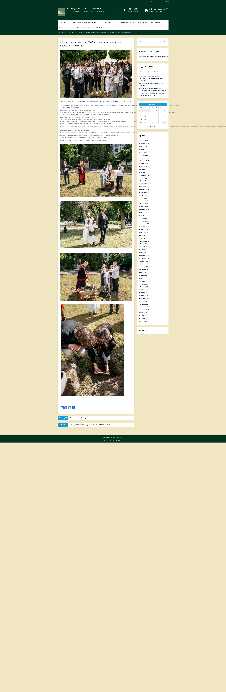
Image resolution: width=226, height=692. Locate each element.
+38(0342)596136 (134, 9)
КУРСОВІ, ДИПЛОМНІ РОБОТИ (126, 22)
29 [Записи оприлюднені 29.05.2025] (152, 122)
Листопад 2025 (144, 155)
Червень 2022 (144, 267)
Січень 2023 (143, 246)
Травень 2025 (144, 169)
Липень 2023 (144, 232)
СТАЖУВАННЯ (63, 27)
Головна (99, 27)
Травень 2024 (144, 203)
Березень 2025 (144, 175)
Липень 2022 (144, 264)
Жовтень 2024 (144, 189)
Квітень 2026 (144, 140)
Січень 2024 (143, 215)
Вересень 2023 (144, 226)
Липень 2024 (144, 198)
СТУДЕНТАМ (142, 22)
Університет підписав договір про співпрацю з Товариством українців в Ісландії (151, 78)
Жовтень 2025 (144, 158)
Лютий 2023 (143, 244)
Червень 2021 (144, 301)
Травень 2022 (144, 269)
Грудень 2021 (144, 284)
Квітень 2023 (144, 238)
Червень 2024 (144, 201)
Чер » (154, 126)
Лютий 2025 (143, 178)
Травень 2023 (144, 235)
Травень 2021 (144, 304)
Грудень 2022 (144, 249)
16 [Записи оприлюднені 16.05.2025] (156, 116)
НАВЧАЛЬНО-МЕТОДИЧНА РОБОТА (84, 22)
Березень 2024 (144, 209)
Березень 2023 (144, 241)
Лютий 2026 (143, 146)
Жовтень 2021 (144, 289)
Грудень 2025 (144, 152)
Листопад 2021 (144, 287)
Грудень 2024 (144, 183)
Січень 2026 (143, 149)
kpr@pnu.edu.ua (133, 11)
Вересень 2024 (144, 192)
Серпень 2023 (144, 229)
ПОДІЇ (106, 27)
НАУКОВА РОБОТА (106, 22)
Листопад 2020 (144, 321)
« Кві (150, 126)
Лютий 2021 (143, 312)
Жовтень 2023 (144, 224)
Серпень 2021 (144, 295)
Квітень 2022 (144, 272)
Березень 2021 (144, 309)
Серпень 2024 (144, 195)
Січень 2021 (143, 315)
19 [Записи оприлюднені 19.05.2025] (141, 119)
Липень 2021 (144, 298)
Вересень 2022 (144, 258)
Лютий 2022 (143, 278)
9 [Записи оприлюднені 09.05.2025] (156, 113)
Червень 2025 (144, 166)
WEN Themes (118, 440)
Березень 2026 (144, 143)
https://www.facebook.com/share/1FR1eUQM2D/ (153, 56)
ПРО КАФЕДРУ (64, 22)
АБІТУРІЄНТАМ (156, 22)
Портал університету (157, 2)
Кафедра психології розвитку (84, 8)
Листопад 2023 (144, 221)
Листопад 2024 (144, 186)
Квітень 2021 (144, 307)
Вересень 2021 (144, 292)
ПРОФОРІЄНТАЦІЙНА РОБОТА (82, 27)
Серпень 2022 (144, 261)
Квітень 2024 (144, 206)
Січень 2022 (143, 281)
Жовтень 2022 (144, 255)
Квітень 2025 (144, 172)
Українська (143, 330)
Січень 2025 (143, 181)
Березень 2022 (144, 275)
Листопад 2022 (144, 252)
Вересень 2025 (144, 161)
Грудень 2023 (144, 218)
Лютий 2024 (143, 212)
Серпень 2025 (144, 163)
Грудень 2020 (144, 318)
